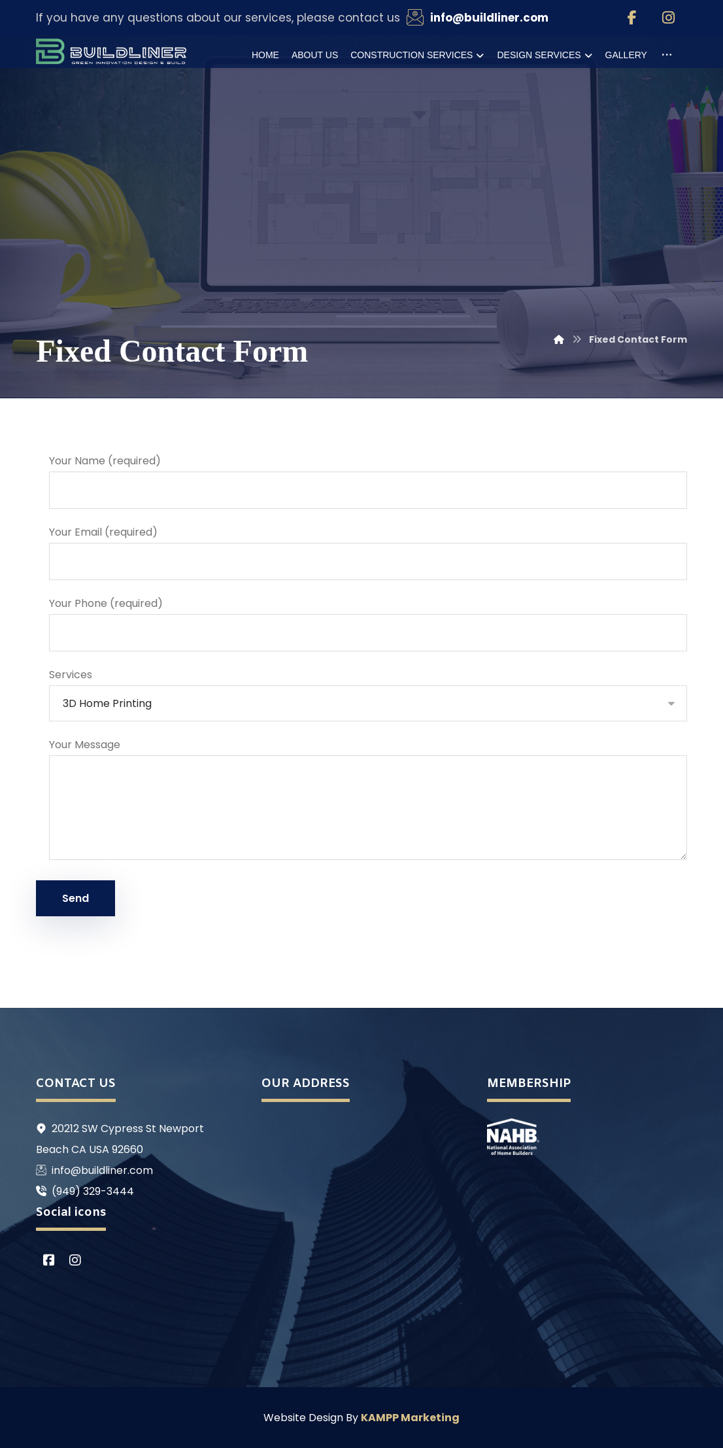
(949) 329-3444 (85, 1191)
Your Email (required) (367, 552)
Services (367, 694)
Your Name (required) (367, 481)
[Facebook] (632, 17)
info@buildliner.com (94, 1170)
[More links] (667, 55)
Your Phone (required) (367, 623)
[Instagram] (668, 17)
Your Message (367, 802)
